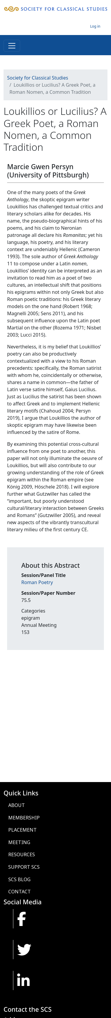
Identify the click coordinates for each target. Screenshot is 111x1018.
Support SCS (24, 867)
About (16, 805)
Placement (22, 830)
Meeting (19, 842)
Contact (19, 891)
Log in (95, 26)
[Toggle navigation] (12, 46)
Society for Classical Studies (37, 77)
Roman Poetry (37, 582)
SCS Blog (19, 879)
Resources (21, 854)
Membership (24, 817)
